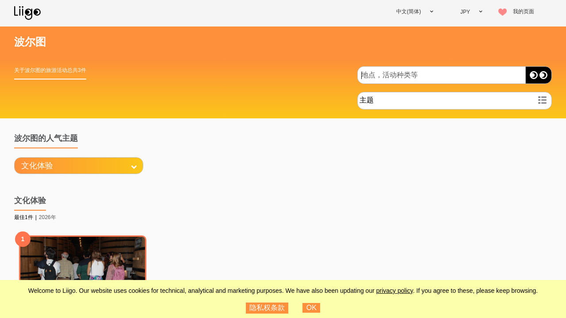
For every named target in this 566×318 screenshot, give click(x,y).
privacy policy (394, 290)
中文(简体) (408, 11)
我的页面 (523, 11)
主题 (366, 100)
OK (311, 307)
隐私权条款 (267, 307)
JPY (465, 12)
